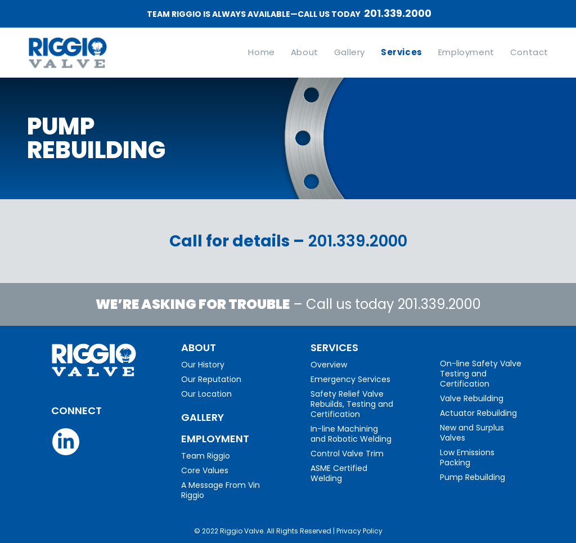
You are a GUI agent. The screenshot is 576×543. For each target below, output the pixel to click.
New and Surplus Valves (472, 432)
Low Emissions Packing (467, 457)
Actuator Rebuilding (478, 413)
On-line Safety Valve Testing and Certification (480, 373)
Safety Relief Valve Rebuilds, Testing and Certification (351, 404)
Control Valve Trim (347, 453)
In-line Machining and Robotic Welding (351, 434)
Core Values (204, 470)
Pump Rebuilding (472, 477)
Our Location (206, 394)
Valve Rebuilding (471, 398)
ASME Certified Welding (338, 473)
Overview (328, 364)
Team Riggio (205, 455)
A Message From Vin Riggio (220, 490)
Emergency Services (350, 379)
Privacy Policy (359, 531)
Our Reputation (211, 379)
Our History (202, 364)
